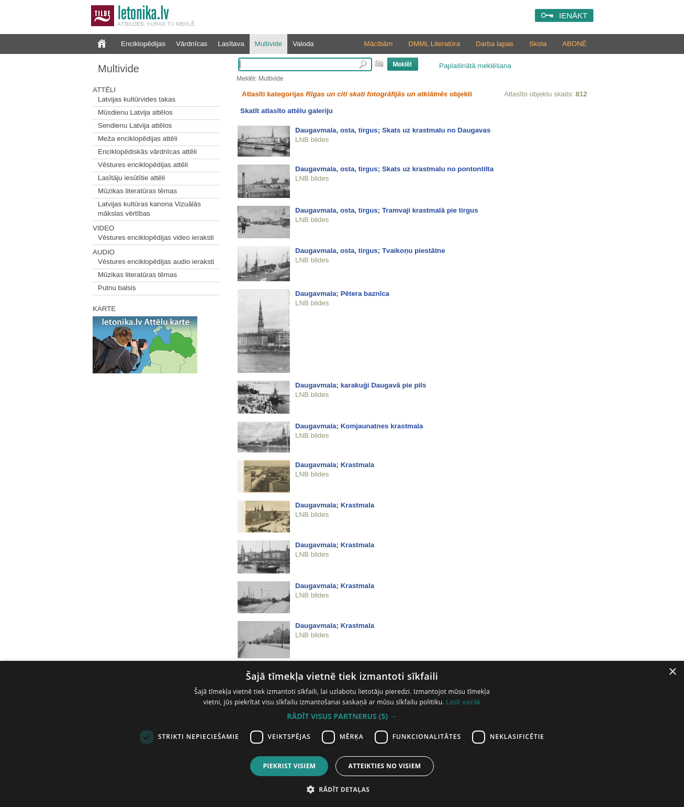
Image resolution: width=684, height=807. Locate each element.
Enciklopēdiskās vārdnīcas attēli (147, 152)
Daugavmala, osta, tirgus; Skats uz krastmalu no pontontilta (394, 169)
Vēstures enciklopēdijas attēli (143, 165)
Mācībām (378, 44)
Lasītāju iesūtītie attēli (131, 178)
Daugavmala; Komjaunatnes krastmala (359, 426)
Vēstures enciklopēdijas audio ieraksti (156, 262)
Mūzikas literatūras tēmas (137, 191)
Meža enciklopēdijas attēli (137, 138)
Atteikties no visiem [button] (384, 765)
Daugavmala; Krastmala (334, 465)
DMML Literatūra (434, 44)
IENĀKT (573, 15)
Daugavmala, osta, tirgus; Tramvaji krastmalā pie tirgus (386, 210)
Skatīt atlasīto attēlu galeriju (286, 111)
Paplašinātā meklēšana (475, 66)
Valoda (303, 44)
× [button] (672, 672)
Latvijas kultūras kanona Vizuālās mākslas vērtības (149, 208)
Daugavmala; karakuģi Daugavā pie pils (360, 385)
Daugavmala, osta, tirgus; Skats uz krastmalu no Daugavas (392, 130)
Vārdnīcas (191, 44)
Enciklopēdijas (143, 44)
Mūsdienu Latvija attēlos (135, 112)
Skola (537, 44)
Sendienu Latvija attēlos (135, 125)
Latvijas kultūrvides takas (136, 99)
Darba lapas (494, 44)
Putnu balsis (117, 288)
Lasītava (231, 44)
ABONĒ (574, 44)
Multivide (269, 44)
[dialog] (342, 734)
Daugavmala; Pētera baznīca (342, 293)
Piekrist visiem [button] (289, 765)
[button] (342, 716)
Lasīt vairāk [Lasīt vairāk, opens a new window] (463, 702)
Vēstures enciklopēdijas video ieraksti (156, 237)
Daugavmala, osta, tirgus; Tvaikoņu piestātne (370, 251)
